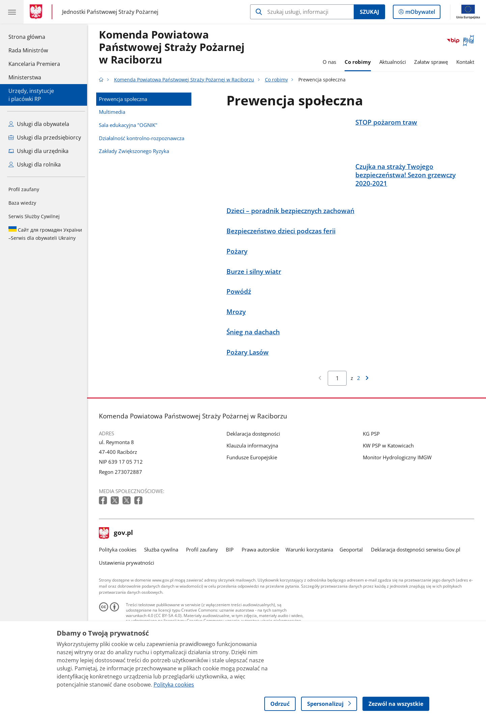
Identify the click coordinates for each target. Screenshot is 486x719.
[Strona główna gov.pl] (37, 11)
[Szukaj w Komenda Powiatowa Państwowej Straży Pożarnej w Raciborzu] (302, 11)
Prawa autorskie (262, 582)
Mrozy (237, 344)
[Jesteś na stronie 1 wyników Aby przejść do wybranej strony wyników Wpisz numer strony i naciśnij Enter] (339, 410)
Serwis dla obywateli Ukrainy (45, 233)
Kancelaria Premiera (34, 64)
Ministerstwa (24, 77)
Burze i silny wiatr (255, 304)
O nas (331, 62)
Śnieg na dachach (254, 364)
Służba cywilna (163, 582)
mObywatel (419, 13)
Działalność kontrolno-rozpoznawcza (143, 138)
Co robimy (359, 62)
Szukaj (369, 12)
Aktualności (394, 62)
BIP (232, 582)
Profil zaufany (23, 189)
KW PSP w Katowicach (389, 478)
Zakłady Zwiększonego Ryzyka (136, 151)
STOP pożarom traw (388, 122)
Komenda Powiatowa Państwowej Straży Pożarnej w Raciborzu (173, 47)
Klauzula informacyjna (254, 478)
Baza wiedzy (22, 203)
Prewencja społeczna (125, 99)
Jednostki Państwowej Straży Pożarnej (110, 12)
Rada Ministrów (28, 50)
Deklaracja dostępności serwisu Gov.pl (417, 582)
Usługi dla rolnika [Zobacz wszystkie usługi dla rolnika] (34, 164)
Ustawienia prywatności (128, 595)
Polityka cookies (119, 582)
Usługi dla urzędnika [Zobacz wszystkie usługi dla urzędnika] (38, 151)
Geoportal (353, 582)
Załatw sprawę (433, 62)
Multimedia (114, 111)
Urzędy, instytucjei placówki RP (31, 95)
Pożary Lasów (249, 384)
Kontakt (467, 62)
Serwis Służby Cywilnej (34, 216)
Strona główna (34, 36)
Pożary (238, 283)
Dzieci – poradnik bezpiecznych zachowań (292, 243)
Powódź (240, 324)
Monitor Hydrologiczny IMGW (398, 489)
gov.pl (118, 566)
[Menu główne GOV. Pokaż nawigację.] (12, 12)
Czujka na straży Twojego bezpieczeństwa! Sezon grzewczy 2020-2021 (407, 191)
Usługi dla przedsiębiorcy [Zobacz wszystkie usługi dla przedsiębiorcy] (44, 137)
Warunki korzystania (311, 582)
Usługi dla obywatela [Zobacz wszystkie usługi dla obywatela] (38, 124)
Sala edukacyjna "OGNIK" (130, 125)
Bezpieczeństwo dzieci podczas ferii (282, 263)
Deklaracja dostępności (255, 466)
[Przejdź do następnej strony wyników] (368, 410)
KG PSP (372, 466)
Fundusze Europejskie (253, 489)
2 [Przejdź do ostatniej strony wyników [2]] (360, 410)
